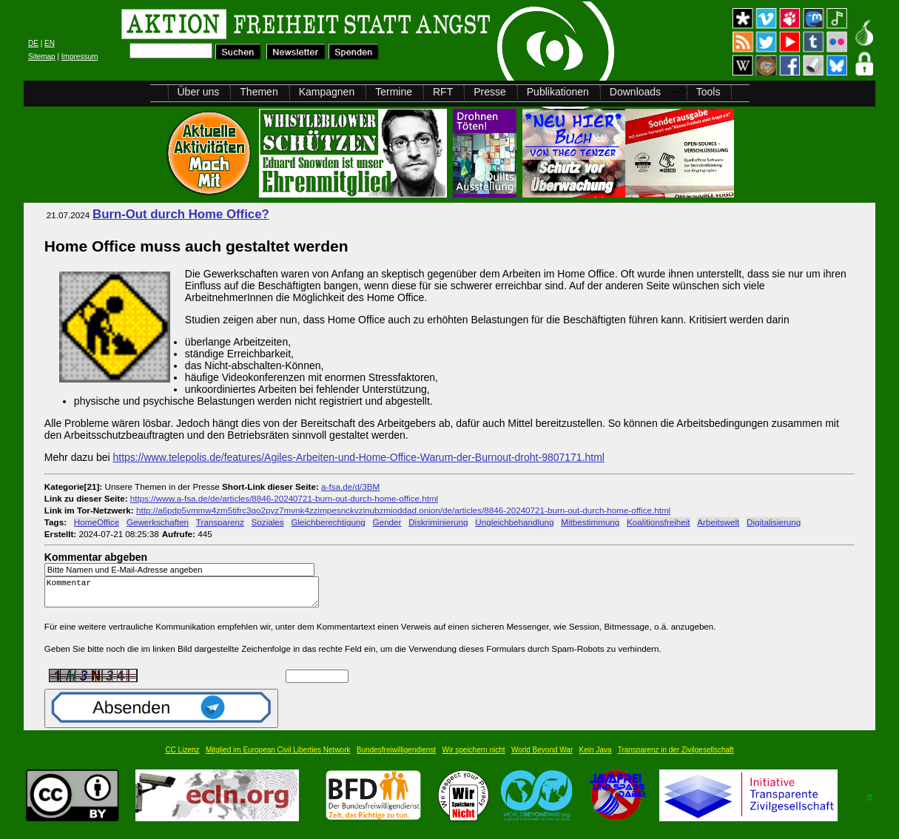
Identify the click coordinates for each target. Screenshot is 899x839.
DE (33, 43)
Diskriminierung (438, 522)
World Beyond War (542, 756)
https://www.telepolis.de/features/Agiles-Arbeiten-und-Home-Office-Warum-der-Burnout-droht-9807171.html (358, 457)
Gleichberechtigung (328, 522)
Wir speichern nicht (473, 756)
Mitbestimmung (590, 522)
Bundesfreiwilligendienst (396, 756)
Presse (490, 92)
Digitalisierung (774, 522)
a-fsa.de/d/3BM (350, 486)
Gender (387, 522)
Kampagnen (327, 92)
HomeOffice (96, 522)
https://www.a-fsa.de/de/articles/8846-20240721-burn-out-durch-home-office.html (284, 498)
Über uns (199, 92)
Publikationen (558, 92)
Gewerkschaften (158, 522)
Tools (708, 92)
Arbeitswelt (718, 522)
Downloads (635, 92)
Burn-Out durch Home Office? (180, 214)
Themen (258, 92)
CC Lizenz (182, 756)
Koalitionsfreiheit (658, 522)
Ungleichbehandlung (514, 522)
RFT (443, 92)
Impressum (79, 57)
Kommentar (185, 595)
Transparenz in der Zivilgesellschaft (676, 756)
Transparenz (220, 522)
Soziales (268, 522)
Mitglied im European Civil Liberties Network (278, 756)
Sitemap (41, 57)
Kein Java (595, 756)
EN (49, 43)
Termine (393, 92)
